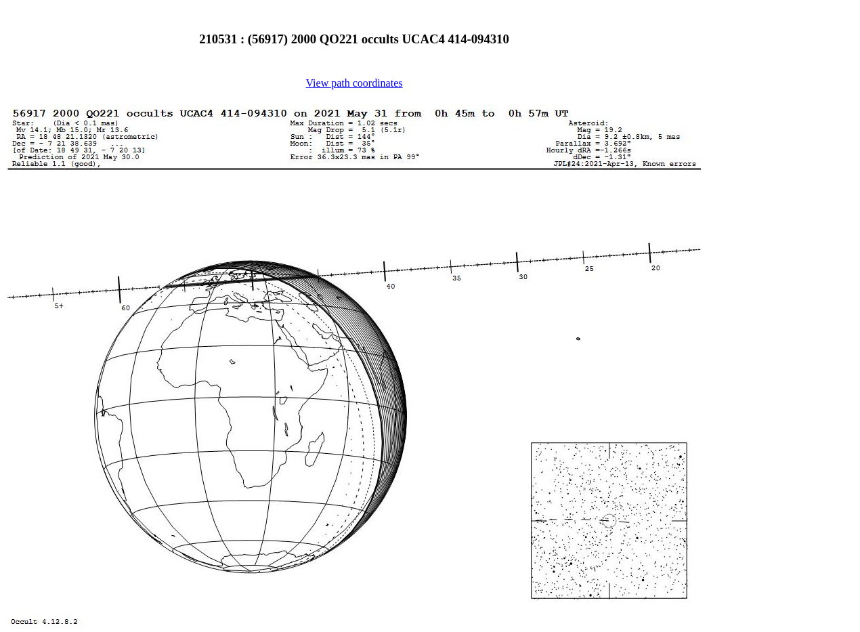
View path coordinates (354, 83)
